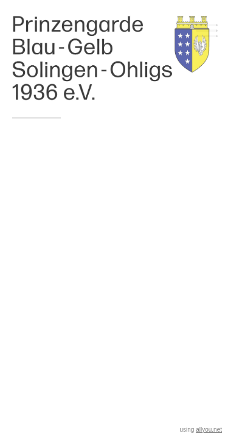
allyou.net (209, 429)
